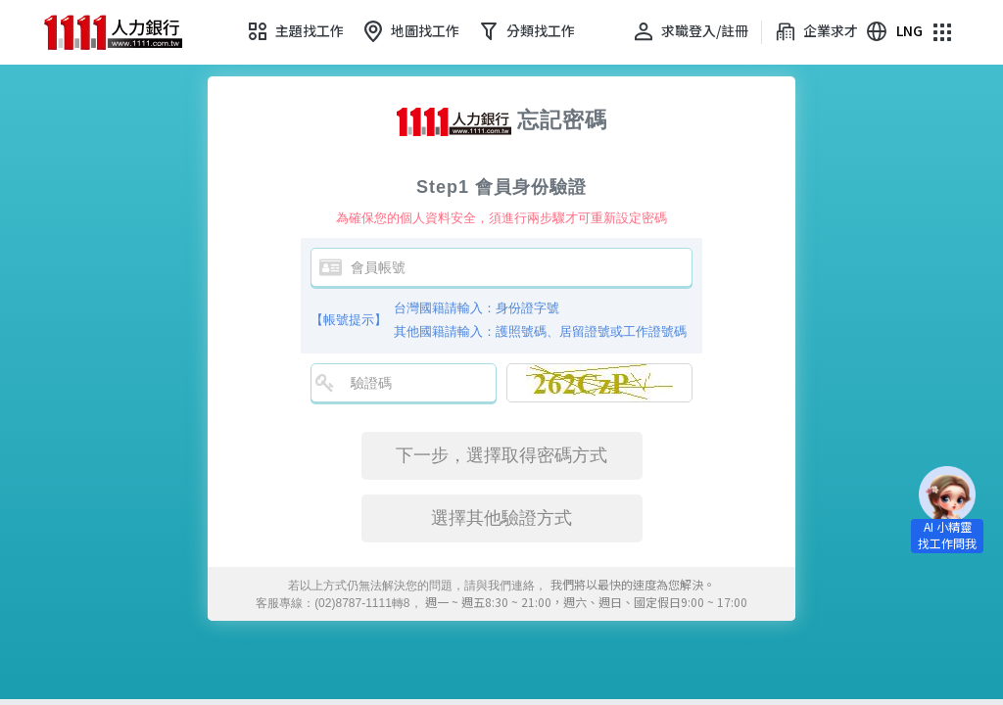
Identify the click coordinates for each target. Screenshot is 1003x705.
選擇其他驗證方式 (501, 518)
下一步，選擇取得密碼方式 (501, 455)
